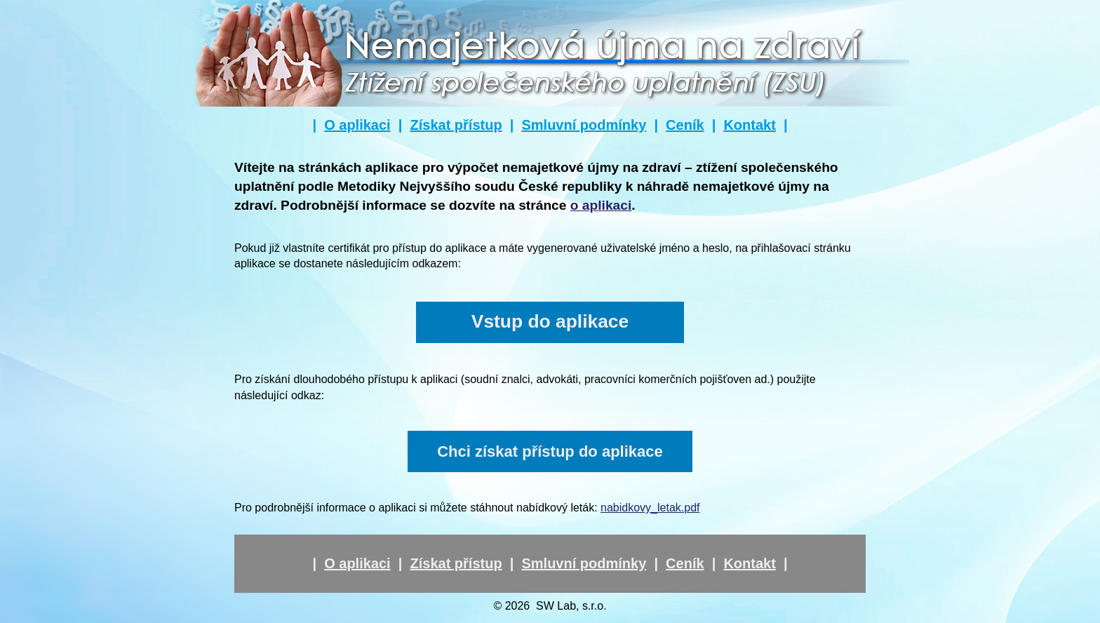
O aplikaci (357, 125)
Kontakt (749, 125)
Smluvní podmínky (583, 125)
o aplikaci (600, 205)
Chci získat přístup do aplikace (550, 451)
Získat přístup (456, 125)
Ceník (685, 125)
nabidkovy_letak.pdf (650, 508)
